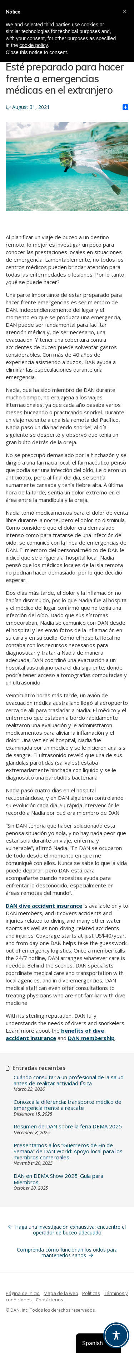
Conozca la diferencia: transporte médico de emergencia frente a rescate (67, 1105)
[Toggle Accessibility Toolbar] (116, 1335)
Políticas (91, 1293)
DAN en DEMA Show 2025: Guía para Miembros (58, 1179)
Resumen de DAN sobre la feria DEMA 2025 (68, 1126)
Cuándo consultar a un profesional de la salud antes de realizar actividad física (69, 1080)
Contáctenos (49, 1299)
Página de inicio (23, 1293)
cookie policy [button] (33, 45)
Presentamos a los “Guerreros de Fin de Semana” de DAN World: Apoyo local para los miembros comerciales (68, 1151)
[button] (124, 11)
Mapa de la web (61, 1293)
